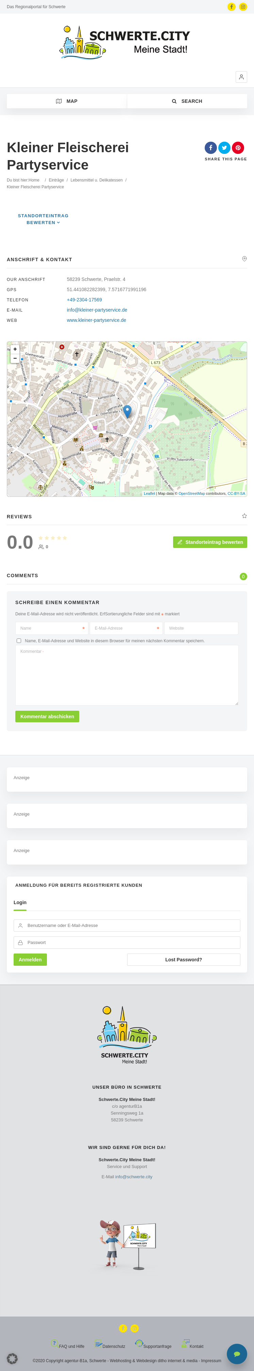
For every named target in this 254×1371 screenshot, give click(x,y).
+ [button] (15, 349)
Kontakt (192, 1346)
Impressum (211, 1360)
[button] (241, 77)
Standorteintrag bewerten (210, 542)
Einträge (56, 180)
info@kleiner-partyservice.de (97, 310)
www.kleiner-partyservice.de (96, 320)
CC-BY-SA (236, 493)
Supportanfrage (153, 1346)
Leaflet (149, 493)
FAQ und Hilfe (68, 1346)
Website (176, 628)
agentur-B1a (76, 1360)
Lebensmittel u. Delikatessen (96, 180)
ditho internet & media (178, 1360)
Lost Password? (183, 959)
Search (187, 101)
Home (34, 180)
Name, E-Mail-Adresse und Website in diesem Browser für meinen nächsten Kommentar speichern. (115, 641)
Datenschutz (109, 1346)
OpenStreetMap (192, 493)
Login (20, 902)
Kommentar (32, 651)
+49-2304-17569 (84, 299)
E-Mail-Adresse (127, 628)
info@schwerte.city (133, 1176)
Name (52, 628)
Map (67, 101)
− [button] (15, 358)
